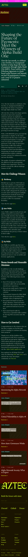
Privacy (3, 552)
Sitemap (18, 555)
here (14, 203)
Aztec (21, 354)
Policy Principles (16, 552)
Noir (14, 354)
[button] (25, 5)
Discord (13, 358)
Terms (8, 552)
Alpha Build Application (14, 349)
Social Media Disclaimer (7, 555)
